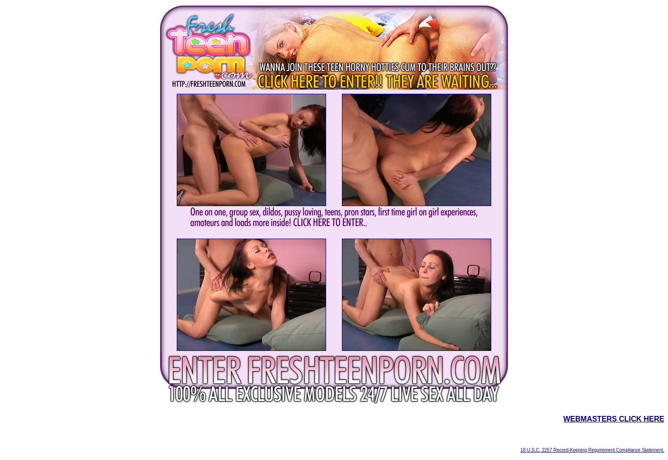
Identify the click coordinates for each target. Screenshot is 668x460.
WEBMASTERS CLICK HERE (613, 419)
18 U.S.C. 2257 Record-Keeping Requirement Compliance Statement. (592, 450)
